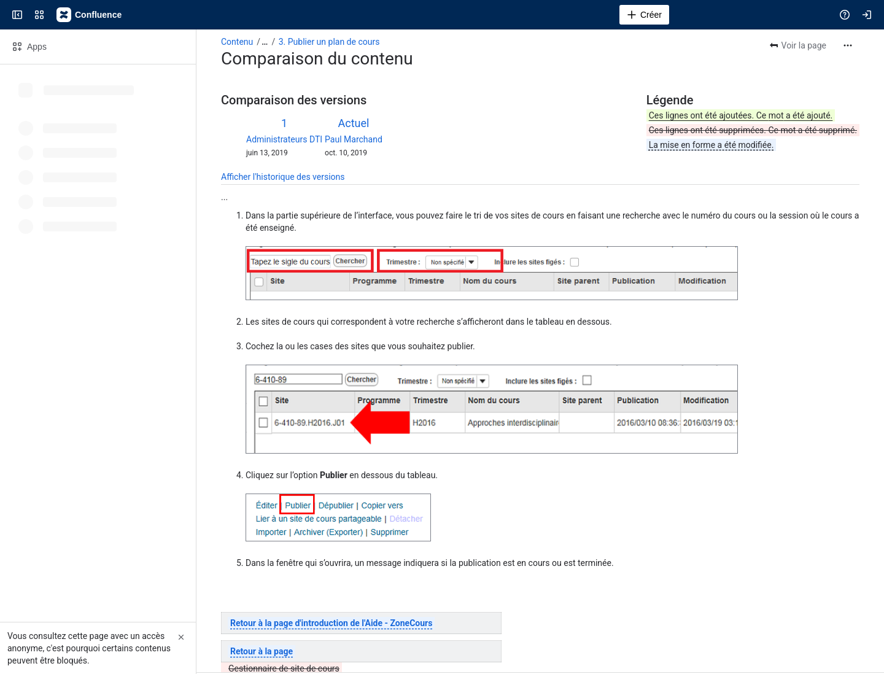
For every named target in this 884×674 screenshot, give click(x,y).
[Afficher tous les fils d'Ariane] (265, 42)
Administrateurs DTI (284, 139)
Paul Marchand (353, 139)
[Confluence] (89, 15)
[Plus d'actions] (847, 45)
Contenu (237, 42)
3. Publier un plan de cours (329, 42)
